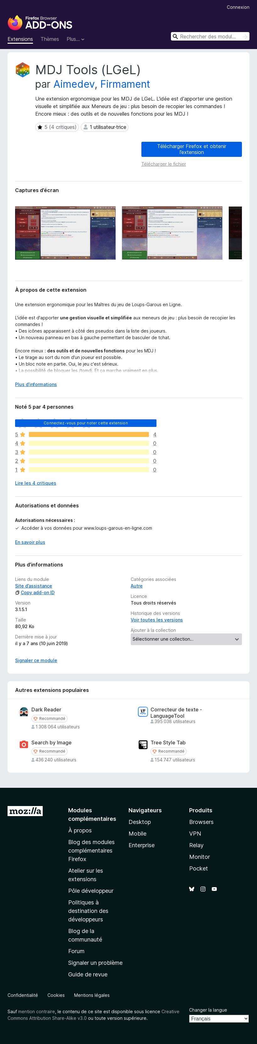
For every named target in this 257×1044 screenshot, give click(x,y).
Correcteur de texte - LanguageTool (176, 713)
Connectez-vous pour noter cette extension (86, 423)
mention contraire (36, 1011)
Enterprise (141, 845)
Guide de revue (87, 974)
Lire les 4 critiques (35, 483)
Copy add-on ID (35, 592)
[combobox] (210, 36)
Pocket (198, 868)
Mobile (137, 833)
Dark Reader (46, 710)
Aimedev (74, 84)
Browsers (201, 822)
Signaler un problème (95, 962)
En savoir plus (30, 542)
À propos (80, 830)
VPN (195, 833)
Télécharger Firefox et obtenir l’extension (191, 149)
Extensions (20, 39)
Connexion (238, 7)
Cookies (56, 995)
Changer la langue (208, 1010)
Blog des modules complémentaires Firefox (91, 850)
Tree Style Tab (168, 743)
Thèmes (50, 39)
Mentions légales (92, 995)
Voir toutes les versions (157, 619)
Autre (137, 585)
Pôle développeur (90, 890)
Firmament (125, 84)
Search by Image (51, 743)
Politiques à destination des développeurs (88, 911)
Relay (196, 845)
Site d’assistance (33, 585)
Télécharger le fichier (163, 164)
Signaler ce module (36, 660)
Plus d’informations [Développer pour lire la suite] (36, 384)
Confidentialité (23, 995)
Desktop (139, 822)
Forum (76, 951)
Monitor (199, 856)
